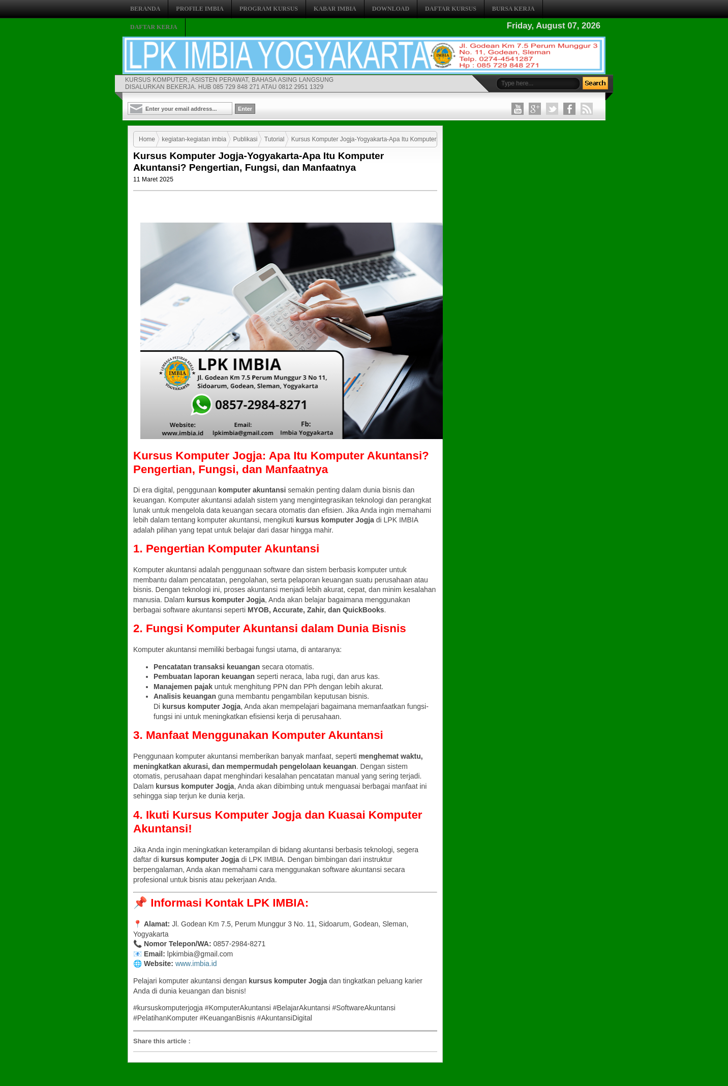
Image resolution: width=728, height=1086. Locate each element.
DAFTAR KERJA (153, 26)
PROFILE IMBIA (200, 8)
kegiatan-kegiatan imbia (194, 139)
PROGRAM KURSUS (268, 8)
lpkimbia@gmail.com (200, 954)
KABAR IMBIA (335, 8)
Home (147, 139)
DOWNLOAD (390, 8)
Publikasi (245, 139)
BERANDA (145, 8)
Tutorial (274, 139)
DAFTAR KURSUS (450, 8)
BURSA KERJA (513, 8)
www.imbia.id (196, 963)
